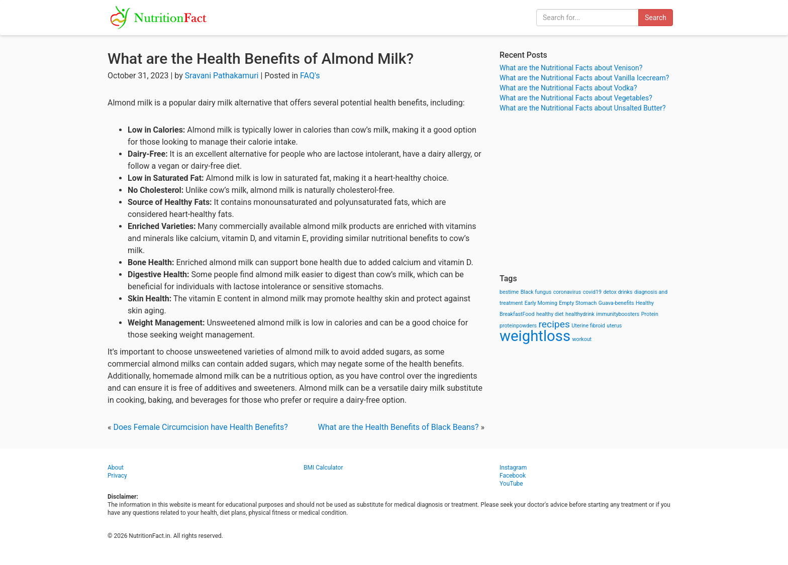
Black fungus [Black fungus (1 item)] (536, 292)
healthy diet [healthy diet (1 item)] (550, 314)
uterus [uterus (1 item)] (614, 325)
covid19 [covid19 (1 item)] (592, 292)
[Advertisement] (590, 193)
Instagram (513, 467)
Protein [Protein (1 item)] (649, 314)
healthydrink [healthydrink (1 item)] (580, 314)
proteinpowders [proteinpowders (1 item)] (518, 325)
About (116, 467)
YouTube (511, 483)
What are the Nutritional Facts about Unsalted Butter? (583, 108)
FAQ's (310, 75)
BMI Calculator (323, 467)
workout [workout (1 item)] (582, 339)
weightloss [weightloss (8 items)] (535, 336)
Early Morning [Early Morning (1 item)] (541, 303)
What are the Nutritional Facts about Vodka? (568, 88)
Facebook (513, 475)
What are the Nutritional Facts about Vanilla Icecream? (584, 78)
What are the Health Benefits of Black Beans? (398, 427)
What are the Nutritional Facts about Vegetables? (576, 98)
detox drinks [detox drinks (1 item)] (618, 292)
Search (655, 18)
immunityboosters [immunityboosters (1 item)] (617, 314)
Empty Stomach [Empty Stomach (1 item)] (578, 303)
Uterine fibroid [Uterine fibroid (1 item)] (588, 325)
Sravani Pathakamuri (222, 75)
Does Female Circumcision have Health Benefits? (200, 427)
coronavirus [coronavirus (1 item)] (567, 292)
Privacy (117, 475)
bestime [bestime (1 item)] (509, 292)
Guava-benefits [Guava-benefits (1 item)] (616, 303)
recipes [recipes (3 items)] (554, 324)
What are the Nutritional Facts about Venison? (571, 68)
